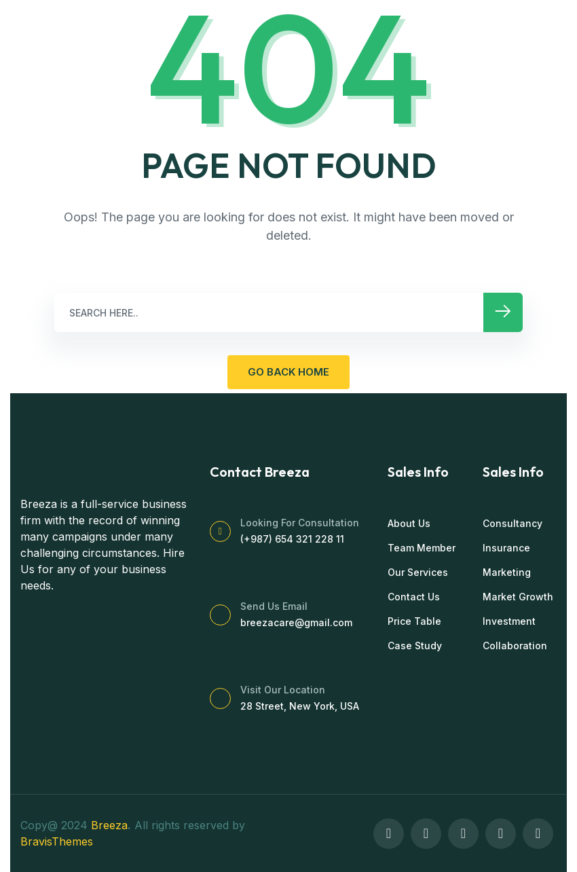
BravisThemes (56, 841)
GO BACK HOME (288, 371)
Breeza (109, 825)
